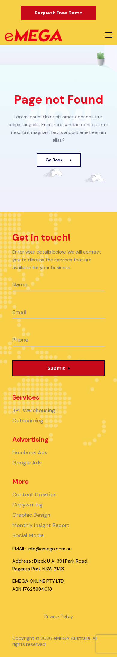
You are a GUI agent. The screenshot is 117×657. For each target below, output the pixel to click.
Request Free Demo (58, 13)
